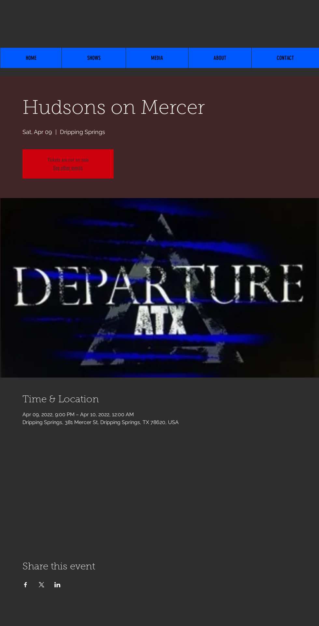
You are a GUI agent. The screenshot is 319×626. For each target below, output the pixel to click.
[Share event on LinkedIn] (57, 584)
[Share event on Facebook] (25, 584)
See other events (68, 168)
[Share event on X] (41, 584)
